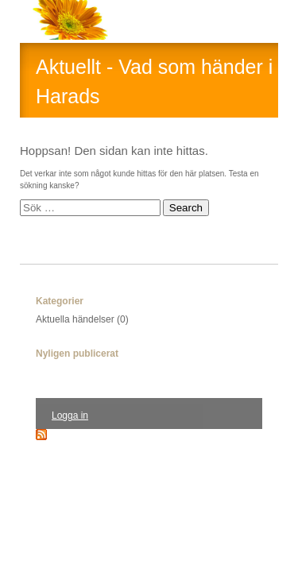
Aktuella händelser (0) (82, 319)
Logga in (70, 415)
